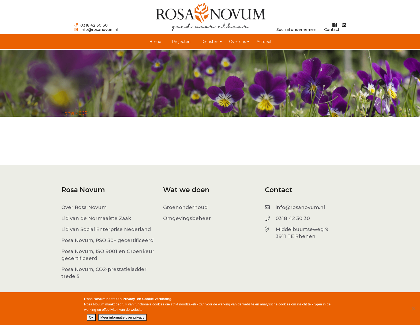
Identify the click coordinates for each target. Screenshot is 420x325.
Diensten (209, 41)
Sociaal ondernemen (296, 29)
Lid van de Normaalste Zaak (96, 218)
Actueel (264, 41)
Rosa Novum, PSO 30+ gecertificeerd (107, 240)
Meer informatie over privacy (122, 317)
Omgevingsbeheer (187, 218)
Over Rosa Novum (84, 207)
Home (155, 41)
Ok (91, 317)
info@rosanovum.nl (96, 29)
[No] (413, 308)
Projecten (181, 41)
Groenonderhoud (185, 207)
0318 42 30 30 (91, 25)
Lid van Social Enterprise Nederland (106, 229)
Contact (331, 29)
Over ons (237, 41)
